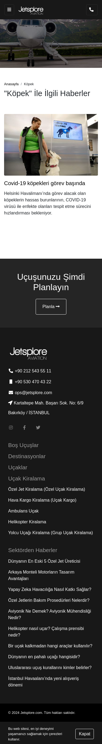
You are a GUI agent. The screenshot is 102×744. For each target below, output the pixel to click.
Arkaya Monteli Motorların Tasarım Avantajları (41, 575)
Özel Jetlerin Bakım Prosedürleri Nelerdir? (48, 600)
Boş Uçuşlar (23, 445)
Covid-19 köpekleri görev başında (44, 183)
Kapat (84, 734)
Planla (51, 306)
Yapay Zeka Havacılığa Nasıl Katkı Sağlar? (49, 589)
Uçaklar (17, 467)
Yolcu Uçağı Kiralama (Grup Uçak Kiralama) (50, 532)
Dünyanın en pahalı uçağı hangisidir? (44, 656)
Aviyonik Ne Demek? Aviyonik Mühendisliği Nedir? (49, 614)
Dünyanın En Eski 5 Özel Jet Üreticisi (44, 561)
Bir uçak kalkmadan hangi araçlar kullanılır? (50, 646)
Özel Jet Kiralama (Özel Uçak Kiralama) (46, 489)
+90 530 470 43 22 (29, 381)
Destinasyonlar (27, 456)
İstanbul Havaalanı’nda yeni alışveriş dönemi (43, 681)
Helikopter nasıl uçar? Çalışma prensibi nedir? (46, 631)
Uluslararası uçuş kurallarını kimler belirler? (50, 667)
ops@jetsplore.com (30, 392)
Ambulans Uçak (23, 511)
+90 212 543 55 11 (29, 371)
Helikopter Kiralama (27, 522)
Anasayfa (11, 84)
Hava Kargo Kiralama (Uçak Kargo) (42, 500)
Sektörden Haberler (32, 550)
